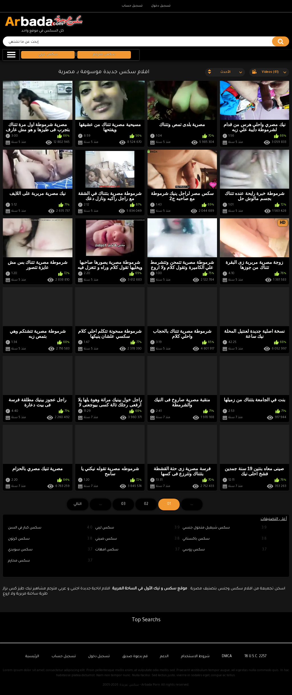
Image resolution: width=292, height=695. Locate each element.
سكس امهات (137, 550)
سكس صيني (137, 539)
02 (146, 504)
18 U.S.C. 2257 (255, 657)
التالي (78, 504)
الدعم (164, 657)
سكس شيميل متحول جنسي (224, 528)
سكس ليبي (137, 528)
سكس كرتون (50, 539)
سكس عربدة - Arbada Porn (139, 685)
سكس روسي (224, 550)
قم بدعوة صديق (135, 657)
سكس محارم (50, 561)
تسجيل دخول (161, 6)
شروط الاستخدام (195, 657)
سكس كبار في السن (50, 528)
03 (123, 504)
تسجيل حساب (132, 6)
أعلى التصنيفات (274, 519)
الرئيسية (32, 657)
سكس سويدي (50, 550)
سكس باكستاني (224, 539)
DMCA (227, 657)
